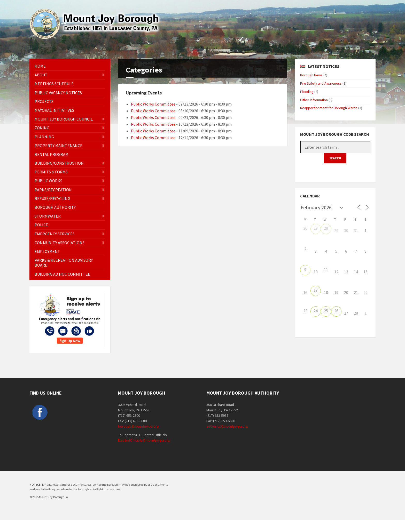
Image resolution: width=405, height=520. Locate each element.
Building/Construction (59, 163)
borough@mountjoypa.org (138, 426)
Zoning (42, 127)
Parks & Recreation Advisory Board (64, 263)
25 (326, 310)
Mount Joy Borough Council (64, 119)
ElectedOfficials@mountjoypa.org (144, 440)
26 (305, 228)
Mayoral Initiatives (54, 110)
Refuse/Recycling (52, 198)
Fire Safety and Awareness (321, 83)
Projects (44, 101)
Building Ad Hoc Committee (62, 274)
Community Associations (59, 242)
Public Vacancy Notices (58, 92)
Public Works (48, 180)
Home (40, 66)
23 (305, 310)
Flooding (307, 91)
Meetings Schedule (54, 83)
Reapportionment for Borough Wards (328, 108)
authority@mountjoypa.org (227, 426)
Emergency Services (55, 233)
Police (41, 224)
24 (316, 310)
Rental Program (51, 154)
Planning (44, 136)
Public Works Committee (153, 104)
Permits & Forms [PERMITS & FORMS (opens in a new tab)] (51, 171)
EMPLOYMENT (47, 251)
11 (326, 269)
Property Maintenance (58, 145)
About (41, 74)
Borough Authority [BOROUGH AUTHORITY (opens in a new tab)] (55, 207)
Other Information (314, 100)
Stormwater (48, 216)
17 (316, 290)
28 (326, 228)
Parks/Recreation (53, 189)
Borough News (311, 75)
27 (316, 228)
